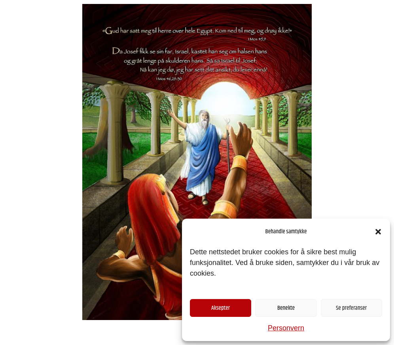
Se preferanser (351, 308)
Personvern (286, 328)
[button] (378, 232)
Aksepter (220, 308)
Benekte (286, 308)
